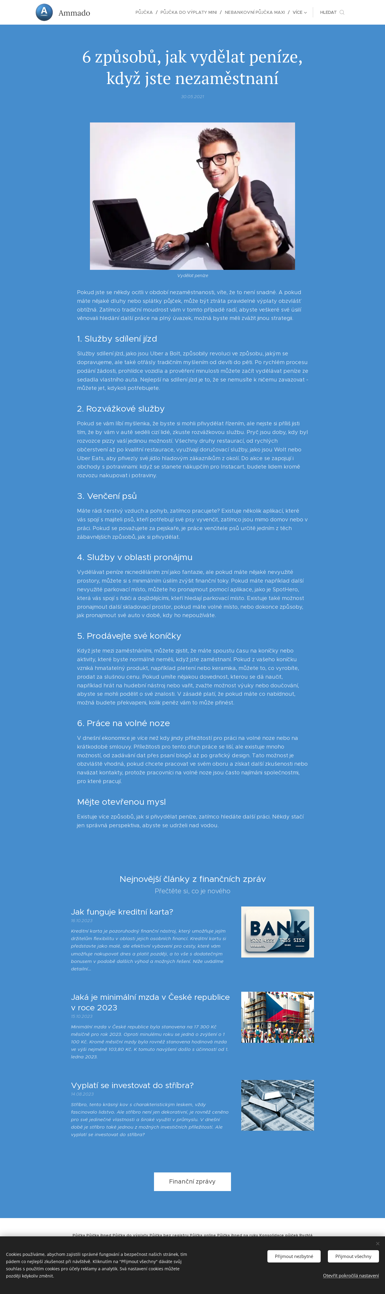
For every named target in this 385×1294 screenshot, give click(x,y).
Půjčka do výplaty (130, 1235)
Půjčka (78, 1235)
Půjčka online (203, 1235)
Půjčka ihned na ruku (237, 1235)
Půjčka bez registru (169, 1235)
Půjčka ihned (98, 1235)
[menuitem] (113, 12)
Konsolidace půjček (278, 1235)
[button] (332, 12)
